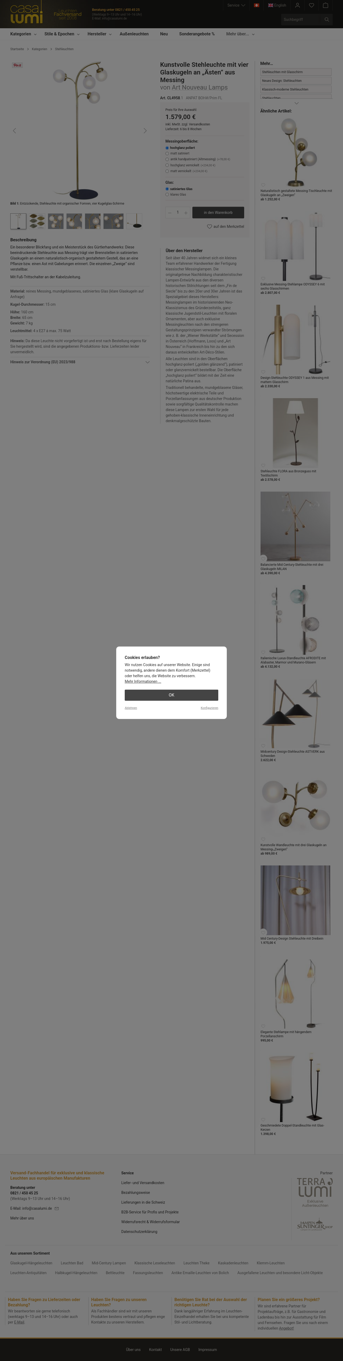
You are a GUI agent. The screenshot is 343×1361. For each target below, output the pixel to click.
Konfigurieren (209, 708)
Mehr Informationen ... (143, 681)
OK (171, 695)
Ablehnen (131, 708)
